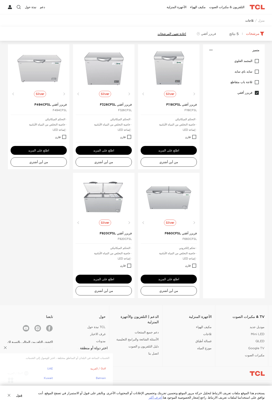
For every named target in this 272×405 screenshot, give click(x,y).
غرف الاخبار (98, 334)
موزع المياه (204, 348)
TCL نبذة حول (96, 327)
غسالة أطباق (204, 341)
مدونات (101, 341)
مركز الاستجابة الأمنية (91, 348)
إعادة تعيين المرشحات (172, 34)
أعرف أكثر (155, 397)
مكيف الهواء (204, 327)
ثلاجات (207, 334)
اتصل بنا (153, 353)
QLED (260, 341)
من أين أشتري (168, 162)
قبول (19, 395)
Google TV (256, 348)
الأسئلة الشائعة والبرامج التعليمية (137, 339)
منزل (261, 20)
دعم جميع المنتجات (147, 332)
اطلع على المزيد (168, 150)
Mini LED (258, 334)
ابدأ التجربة (46, 348)
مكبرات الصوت (255, 355)
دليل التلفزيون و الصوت (144, 346)
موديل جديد (257, 327)
